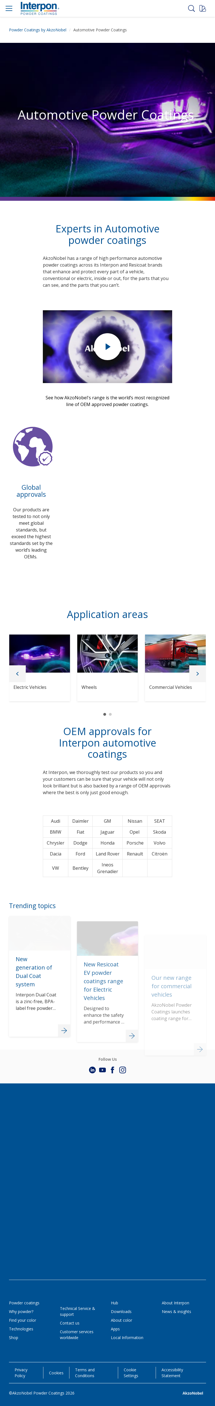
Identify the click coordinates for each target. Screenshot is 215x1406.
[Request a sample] (202, 8)
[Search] (191, 8)
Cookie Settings (131, 1372)
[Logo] (39, 8)
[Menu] (9, 8)
